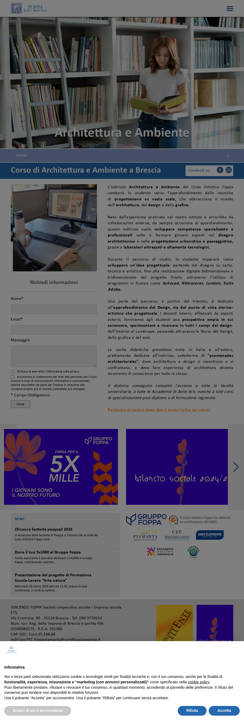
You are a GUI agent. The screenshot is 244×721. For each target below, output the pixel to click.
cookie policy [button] (198, 682)
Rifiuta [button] (192, 710)
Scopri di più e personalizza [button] (37, 710)
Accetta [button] (224, 710)
